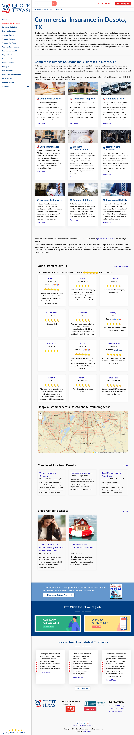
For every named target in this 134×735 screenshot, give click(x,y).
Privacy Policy (90, 725)
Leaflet (94, 452)
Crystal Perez (45, 672)
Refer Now (90, 709)
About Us (74, 725)
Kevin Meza (111, 679)
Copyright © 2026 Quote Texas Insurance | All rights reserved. (83, 728)
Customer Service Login (11, 21)
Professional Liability (10, 49)
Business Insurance (9, 29)
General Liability (8, 33)
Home (38, 9)
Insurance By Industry (10, 25)
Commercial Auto (8, 37)
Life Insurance (7, 69)
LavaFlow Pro (7, 76)
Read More (41, 123)
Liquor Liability (7, 53)
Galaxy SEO (86, 731)
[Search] (54, 3)
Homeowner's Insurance (81, 473)
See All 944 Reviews (120, 266)
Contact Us (81, 725)
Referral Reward (8, 80)
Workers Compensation (11, 45)
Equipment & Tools (9, 57)
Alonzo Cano (78, 677)
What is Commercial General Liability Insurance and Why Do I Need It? (51, 547)
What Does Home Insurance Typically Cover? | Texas (82, 547)
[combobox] (43, 3)
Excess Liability (8, 61)
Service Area (48, 9)
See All (125, 466)
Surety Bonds (7, 65)
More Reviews (82, 688)
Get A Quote (123, 4)
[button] (40, 414)
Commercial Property (10, 41)
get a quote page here (105, 239)
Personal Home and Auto (11, 72)
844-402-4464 (108, 4)
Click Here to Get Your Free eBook (58, 595)
